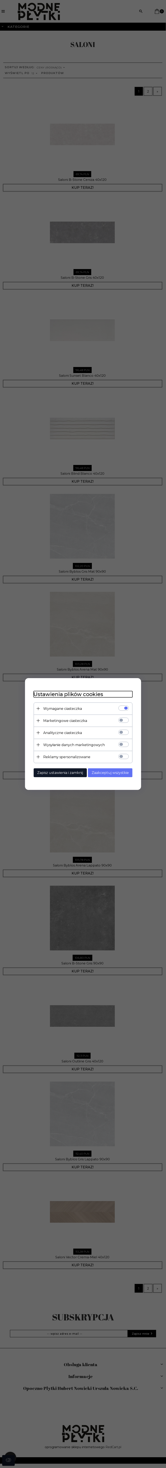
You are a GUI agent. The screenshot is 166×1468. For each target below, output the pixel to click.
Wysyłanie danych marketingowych (74, 745)
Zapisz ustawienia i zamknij (60, 773)
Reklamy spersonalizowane (66, 757)
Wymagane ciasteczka (62, 709)
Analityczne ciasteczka (62, 733)
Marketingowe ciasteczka (65, 721)
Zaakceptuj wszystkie (110, 773)
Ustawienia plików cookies (68, 694)
